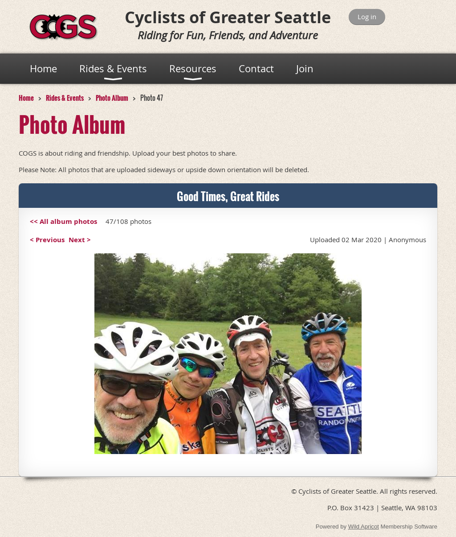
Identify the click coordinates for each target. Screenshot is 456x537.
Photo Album (112, 98)
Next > (80, 239)
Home (26, 98)
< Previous (47, 239)
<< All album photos (63, 221)
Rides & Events (65, 98)
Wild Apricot (363, 526)
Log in (367, 16)
